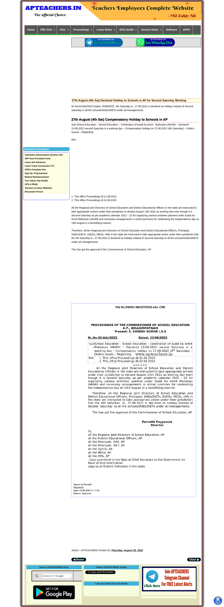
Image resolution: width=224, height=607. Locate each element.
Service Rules (149, 29)
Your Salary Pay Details (36, 180)
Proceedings (81, 29)
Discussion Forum (34, 192)
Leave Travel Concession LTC (39, 166)
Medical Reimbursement (37, 177)
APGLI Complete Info (35, 169)
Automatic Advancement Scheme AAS (44, 155)
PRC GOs (46, 29)
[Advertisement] (136, 71)
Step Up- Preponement (36, 173)
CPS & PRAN (31, 184)
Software (171, 29)
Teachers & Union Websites (38, 188)
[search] (56, 576)
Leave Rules (104, 29)
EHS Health (127, 29)
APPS (186, 29)
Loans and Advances (35, 162)
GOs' (63, 29)
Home (31, 29)
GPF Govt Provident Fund (37, 158)
